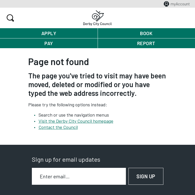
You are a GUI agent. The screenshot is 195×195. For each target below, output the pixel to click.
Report (146, 43)
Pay (48, 43)
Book (146, 33)
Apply (49, 33)
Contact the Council (58, 127)
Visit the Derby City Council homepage (76, 121)
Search (9, 18)
